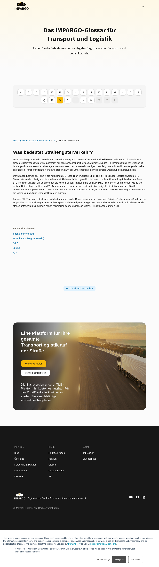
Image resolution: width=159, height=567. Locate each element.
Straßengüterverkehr (91, 145)
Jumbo (84, 160)
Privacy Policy (74, 544)
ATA (83, 164)
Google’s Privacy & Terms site (103, 544)
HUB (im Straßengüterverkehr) (96, 150)
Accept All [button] (119, 559)
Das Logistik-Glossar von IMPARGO (23, 142)
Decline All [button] (135, 559)
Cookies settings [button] (103, 559)
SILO (83, 155)
